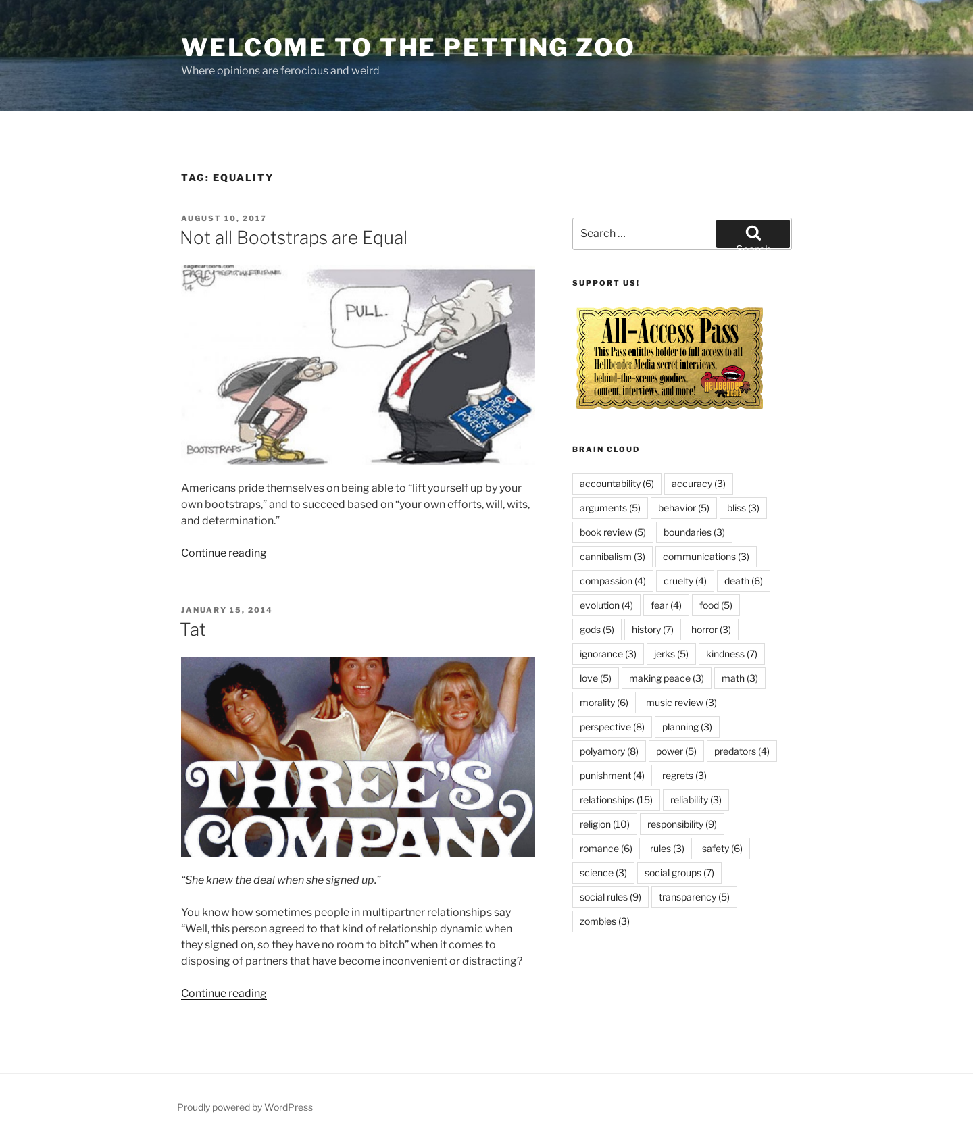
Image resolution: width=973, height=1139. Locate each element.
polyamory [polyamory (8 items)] (609, 751)
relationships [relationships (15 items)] (616, 799)
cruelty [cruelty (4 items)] (685, 580)
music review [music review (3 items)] (681, 702)
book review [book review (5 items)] (613, 532)
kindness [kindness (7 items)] (731, 653)
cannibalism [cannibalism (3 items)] (612, 556)
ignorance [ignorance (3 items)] (608, 653)
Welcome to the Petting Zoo (408, 47)
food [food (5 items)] (715, 605)
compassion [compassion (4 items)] (613, 580)
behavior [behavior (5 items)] (683, 507)
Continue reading (224, 553)
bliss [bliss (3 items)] (743, 507)
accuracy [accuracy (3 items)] (699, 483)
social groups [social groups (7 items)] (679, 872)
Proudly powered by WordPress (245, 1107)
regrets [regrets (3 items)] (684, 775)
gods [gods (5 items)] (597, 629)
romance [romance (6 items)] (606, 848)
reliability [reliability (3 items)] (696, 799)
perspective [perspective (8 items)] (612, 726)
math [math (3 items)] (740, 678)
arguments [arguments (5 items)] (610, 507)
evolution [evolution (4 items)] (606, 605)
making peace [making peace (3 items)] (666, 678)
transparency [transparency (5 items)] (694, 897)
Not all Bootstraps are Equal (293, 237)
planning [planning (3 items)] (687, 726)
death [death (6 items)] (743, 580)
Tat (193, 629)
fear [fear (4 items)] (666, 605)
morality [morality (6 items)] (604, 702)
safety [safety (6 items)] (722, 848)
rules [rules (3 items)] (667, 848)
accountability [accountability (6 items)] (617, 483)
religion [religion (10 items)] (605, 824)
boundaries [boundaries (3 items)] (694, 532)
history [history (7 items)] (653, 629)
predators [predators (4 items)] (742, 751)
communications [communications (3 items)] (706, 556)
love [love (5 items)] (596, 678)
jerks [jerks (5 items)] (671, 653)
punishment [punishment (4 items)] (612, 775)
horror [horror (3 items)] (711, 629)
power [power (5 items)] (676, 751)
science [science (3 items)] (603, 872)
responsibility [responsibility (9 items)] (682, 824)
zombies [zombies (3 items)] (605, 921)
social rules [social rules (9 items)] (610, 897)
